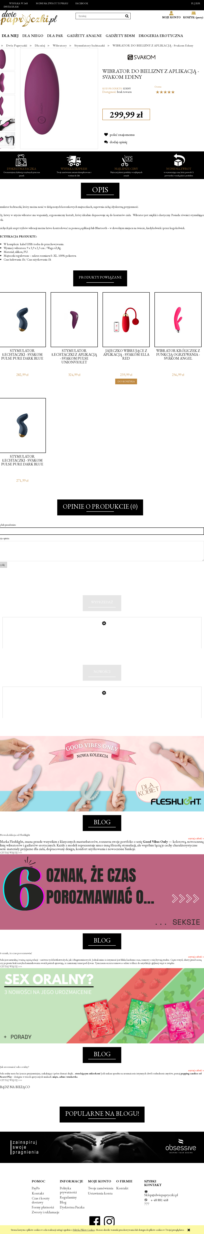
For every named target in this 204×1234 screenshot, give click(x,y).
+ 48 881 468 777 (156, 1202)
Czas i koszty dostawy (41, 1200)
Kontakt (38, 1193)
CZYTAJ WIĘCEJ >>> (11, 852)
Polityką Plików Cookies (84, 1229)
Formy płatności (43, 1207)
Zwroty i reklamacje (45, 1212)
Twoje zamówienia (100, 1188)
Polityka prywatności (68, 1190)
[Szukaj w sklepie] (99, 16)
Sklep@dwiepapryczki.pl (161, 1195)
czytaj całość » (196, 838)
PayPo (36, 1188)
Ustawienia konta (100, 1193)
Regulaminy (68, 1197)
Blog (63, 1202)
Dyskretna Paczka (72, 1207)
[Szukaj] (126, 16)
